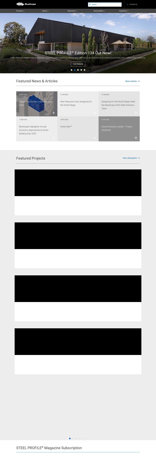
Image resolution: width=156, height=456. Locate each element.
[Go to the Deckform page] (28, 381)
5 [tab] (84, 70)
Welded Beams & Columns (45, 199)
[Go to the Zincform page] (108, 381)
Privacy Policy (50, 447)
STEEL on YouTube (17, 417)
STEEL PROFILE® (89, 404)
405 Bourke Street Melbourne (117, 202)
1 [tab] (71, 70)
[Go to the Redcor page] (48, 373)
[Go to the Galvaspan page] (128, 373)
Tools (122, 410)
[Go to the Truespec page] (68, 373)
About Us (19, 447)
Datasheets (69, 404)
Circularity (106, 410)
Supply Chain (106, 413)
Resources (72, 11)
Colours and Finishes (127, 401)
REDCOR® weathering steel (27, 199)
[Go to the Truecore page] (48, 381)
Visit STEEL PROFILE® (109, 343)
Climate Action (107, 404)
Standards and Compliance (129, 407)
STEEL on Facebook (17, 410)
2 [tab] (75, 70)
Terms (39, 447)
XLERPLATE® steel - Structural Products (128, 254)
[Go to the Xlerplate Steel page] (28, 373)
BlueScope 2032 (126, 413)
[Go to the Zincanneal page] (128, 381)
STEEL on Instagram (17, 413)
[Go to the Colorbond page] (88, 373)
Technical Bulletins (71, 401)
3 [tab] (78, 70)
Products (20, 11)
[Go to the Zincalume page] (108, 373)
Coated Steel (50, 404)
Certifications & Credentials (110, 407)
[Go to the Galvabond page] (68, 381)
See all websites (62, 425)
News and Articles (126, 404)
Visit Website (78, 64)
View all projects (130, 158)
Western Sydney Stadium (31, 257)
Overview (105, 401)
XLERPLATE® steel (67, 199)
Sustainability (99, 11)
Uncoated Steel (51, 401)
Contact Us (29, 447)
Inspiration (124, 11)
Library (45, 11)
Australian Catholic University (75, 202)
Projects (86, 401)
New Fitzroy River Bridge (31, 202)
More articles (131, 81)
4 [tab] (81, 70)
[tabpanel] (78, 43)
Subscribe (109, 335)
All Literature (69, 407)
